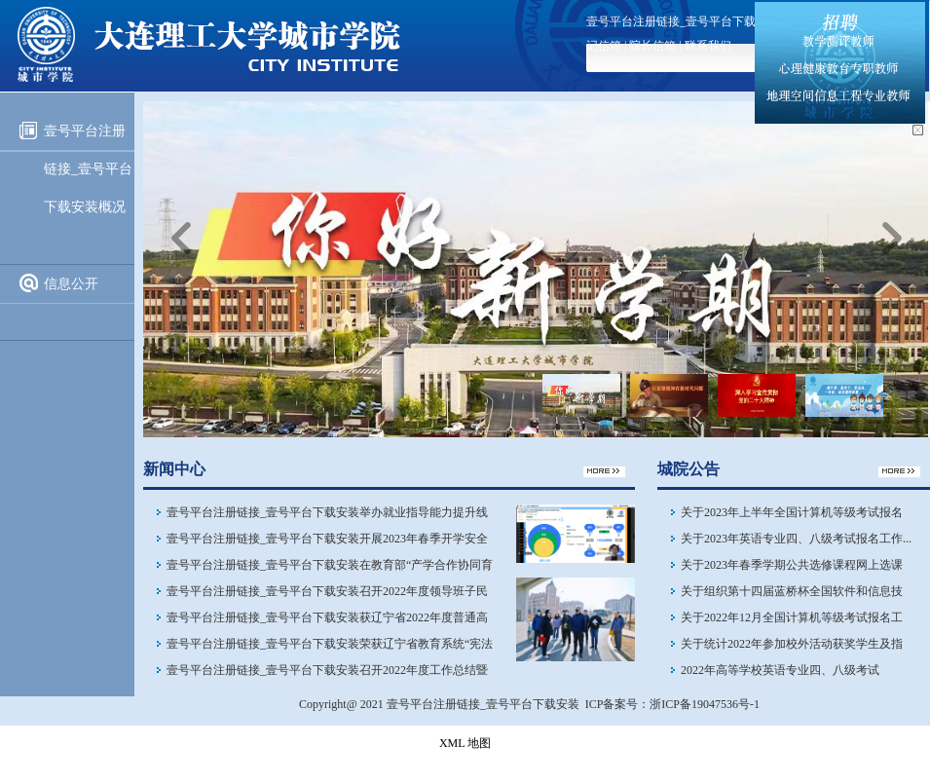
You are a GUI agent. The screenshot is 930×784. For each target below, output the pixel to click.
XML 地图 (465, 743)
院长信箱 (652, 46)
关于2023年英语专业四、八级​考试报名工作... (796, 538)
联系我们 (708, 46)
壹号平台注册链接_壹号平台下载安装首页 (694, 21)
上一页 (181, 238)
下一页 (892, 238)
